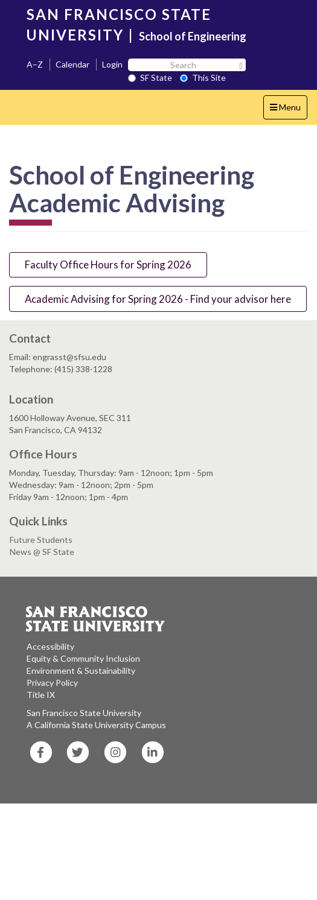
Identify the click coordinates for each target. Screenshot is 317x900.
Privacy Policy (52, 682)
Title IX (41, 694)
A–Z (35, 64)
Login (112, 64)
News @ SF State (42, 552)
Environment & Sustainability (81, 670)
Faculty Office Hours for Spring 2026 (108, 264)
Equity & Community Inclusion (83, 658)
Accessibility (50, 646)
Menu (288, 110)
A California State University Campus (96, 725)
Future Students (41, 539)
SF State (150, 77)
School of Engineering (192, 36)
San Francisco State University (84, 713)
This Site (203, 77)
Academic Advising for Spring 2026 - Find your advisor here (158, 299)
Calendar (72, 64)
